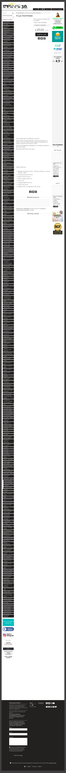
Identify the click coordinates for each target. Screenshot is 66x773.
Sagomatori (6, 336)
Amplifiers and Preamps (7, 228)
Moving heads (7, 307)
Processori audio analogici (8, 170)
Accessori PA (7, 266)
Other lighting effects (7, 343)
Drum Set (6, 112)
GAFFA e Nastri (7, 607)
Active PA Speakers (8, 36)
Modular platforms (8, 471)
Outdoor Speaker (8, 241)
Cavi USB (6, 430)
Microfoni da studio (8, 80)
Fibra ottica (6, 432)
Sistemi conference (8, 235)
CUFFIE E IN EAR (6, 146)
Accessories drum (8, 574)
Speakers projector (8, 255)
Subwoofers (6, 277)
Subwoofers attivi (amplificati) (8, 50)
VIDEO (4, 497)
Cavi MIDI (6, 428)
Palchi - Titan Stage (8, 459)
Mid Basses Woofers (6, 282)
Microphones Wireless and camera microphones (7, 136)
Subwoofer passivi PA (8, 258)
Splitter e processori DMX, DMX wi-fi (7, 350)
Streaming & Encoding (7, 518)
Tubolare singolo (8, 487)
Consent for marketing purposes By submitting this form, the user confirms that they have (17, 749)
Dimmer (5, 346)
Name (10, 727)
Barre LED (6, 325)
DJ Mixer (6, 523)
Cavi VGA (6, 449)
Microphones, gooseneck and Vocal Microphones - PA (8, 105)
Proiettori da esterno (7, 323)
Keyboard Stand (7, 572)
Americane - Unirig (8, 479)
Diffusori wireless (8, 239)
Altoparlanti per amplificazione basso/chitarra (7, 298)
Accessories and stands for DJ (7, 535)
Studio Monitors (7, 384)
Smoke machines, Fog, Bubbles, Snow (8, 353)
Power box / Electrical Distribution (6, 441)
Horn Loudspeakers (8, 251)
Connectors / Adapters (7, 420)
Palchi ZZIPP (6, 463)
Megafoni (6, 253)
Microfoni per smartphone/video (8, 100)
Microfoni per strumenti (7, 77)
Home (35, 9)
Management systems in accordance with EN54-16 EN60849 (8, 262)
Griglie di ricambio (8, 207)
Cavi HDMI (6, 452)
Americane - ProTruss (6, 476)
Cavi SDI (6, 447)
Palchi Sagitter (7, 461)
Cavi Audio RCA (7, 415)
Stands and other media (8, 210)
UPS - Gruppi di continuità (7, 445)
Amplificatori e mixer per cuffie (7, 159)
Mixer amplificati (7, 68)
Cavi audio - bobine (8, 417)
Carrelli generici (7, 611)
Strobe (5, 309)
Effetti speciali (7, 358)
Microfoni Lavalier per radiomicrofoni (8, 128)
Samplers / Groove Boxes (8, 553)
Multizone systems (8, 232)
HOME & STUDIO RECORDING (7, 378)
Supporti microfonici (6, 202)
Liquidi (5, 356)
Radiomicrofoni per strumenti (8, 131)
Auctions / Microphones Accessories (33, 13)
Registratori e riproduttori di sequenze (7, 188)
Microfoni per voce (8, 75)
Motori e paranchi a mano (8, 494)
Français (34, 766)
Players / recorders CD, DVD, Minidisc (8, 184)
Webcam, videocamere (7, 508)
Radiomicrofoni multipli (7, 120)
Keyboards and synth (7, 546)
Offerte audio (7, 29)
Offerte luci (6, 32)
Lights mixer (6, 305)
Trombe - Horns (7, 292)
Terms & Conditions (57, 9)
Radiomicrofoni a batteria (8, 144)
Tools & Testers (7, 609)
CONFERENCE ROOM (8, 538)
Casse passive (7, 38)
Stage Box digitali (8, 426)
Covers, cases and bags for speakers (8, 219)
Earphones (6, 156)
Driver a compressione (7, 287)
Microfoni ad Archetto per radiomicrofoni (7, 124)
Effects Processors (8, 167)
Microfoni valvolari (8, 97)
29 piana (6, 485)
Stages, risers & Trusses (6, 457)
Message (11, 737)
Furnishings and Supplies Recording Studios (8, 397)
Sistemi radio (7, 117)
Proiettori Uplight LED (8, 314)
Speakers (5, 275)
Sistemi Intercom (7, 273)
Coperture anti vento (7, 205)
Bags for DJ (6, 533)
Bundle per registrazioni (7, 382)
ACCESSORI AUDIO (20, 13)
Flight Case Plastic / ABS (8, 589)
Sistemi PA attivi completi (7, 46)
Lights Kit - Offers (8, 303)
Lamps (5, 360)
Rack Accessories (8, 598)
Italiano (40, 766)
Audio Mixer (6, 66)
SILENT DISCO (6, 540)
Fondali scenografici (7, 468)
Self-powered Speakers (7, 41)
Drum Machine (7, 558)
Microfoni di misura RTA (8, 109)
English (29, 766)
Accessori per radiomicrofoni (7, 140)
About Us (47, 9)
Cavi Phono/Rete (8, 411)
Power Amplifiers (7, 56)
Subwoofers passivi (8, 52)
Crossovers (6, 294)
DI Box (5, 165)
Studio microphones (7, 86)
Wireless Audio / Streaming (7, 180)
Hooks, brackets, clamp (8, 370)
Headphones (7, 148)
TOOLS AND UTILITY (7, 604)
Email (10, 732)
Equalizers (6, 178)
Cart (41, 9)
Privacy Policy (33, 706)
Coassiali (6, 290)
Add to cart (41, 34)
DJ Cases (6, 602)
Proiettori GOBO (7, 338)
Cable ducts (6, 579)
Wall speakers (7, 246)
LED (5, 311)
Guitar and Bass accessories (7, 577)
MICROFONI (6, 70)
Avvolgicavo (6, 454)
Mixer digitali (6, 64)
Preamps (6, 172)
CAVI (4, 404)
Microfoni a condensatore (7, 89)
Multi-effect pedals (8, 570)
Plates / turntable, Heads (8, 528)
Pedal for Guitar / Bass (8, 567)
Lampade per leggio (7, 214)
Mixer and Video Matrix (7, 505)
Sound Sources (7, 230)
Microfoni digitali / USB (8, 83)
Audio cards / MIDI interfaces (8, 390)
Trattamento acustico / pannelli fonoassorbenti (8, 401)
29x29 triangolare (8, 483)
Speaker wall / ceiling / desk (7, 244)
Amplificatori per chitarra (7, 560)
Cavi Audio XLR (7, 406)
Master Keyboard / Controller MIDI (8, 550)
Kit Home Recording (8, 72)
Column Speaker (7, 237)
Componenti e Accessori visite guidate (7, 269)
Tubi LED (6, 320)
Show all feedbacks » (58, 145)
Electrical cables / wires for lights (8, 437)
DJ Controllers (7, 525)
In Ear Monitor (7, 154)
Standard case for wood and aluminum (8, 585)
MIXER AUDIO (6, 62)
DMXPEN (6, 376)
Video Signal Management (7, 515)
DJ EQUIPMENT (6, 521)
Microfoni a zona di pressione (8, 95)
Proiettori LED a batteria (7, 317)
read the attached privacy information (16, 750)
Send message (18, 755)
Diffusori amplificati (8, 248)
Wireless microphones (6, 115)
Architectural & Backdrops (7, 330)
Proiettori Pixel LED (8, 328)
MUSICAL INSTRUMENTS (6, 543)
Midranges (6, 284)
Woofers (6, 279)
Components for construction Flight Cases (8, 595)
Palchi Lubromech (8, 466)
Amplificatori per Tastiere (7, 564)
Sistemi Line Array (8, 54)
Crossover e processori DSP (7, 59)
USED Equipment (7, 613)
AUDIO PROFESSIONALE (7, 162)
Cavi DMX (6, 434)
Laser (5, 341)
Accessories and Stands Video (7, 512)
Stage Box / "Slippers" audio (7, 423)
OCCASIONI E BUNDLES (6, 27)
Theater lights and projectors (8, 334)
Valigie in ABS (7, 591)
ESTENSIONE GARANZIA (6, 616)
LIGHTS (4, 301)
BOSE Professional (8, 225)
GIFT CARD (5, 24)
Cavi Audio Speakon (8, 413)
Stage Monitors (7, 43)
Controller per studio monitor (7, 387)
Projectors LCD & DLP (8, 500)
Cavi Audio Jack (7, 408)
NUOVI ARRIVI (6, 22)
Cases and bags (7, 600)
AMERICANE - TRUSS (7, 473)
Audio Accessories (8, 216)
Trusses (5, 491)
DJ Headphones (7, 530)
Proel (32, 210)
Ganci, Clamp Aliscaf (7, 373)
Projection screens (8, 502)
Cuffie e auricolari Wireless (8, 151)
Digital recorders (8, 393)
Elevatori (6, 489)
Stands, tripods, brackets (7, 194)
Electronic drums (8, 556)
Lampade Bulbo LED (7, 363)
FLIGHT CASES (6, 582)
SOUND (5, 34)
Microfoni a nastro (8, 92)
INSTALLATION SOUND (6, 222)
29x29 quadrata (8, 481)
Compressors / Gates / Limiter (7, 175)
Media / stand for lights (8, 366)
